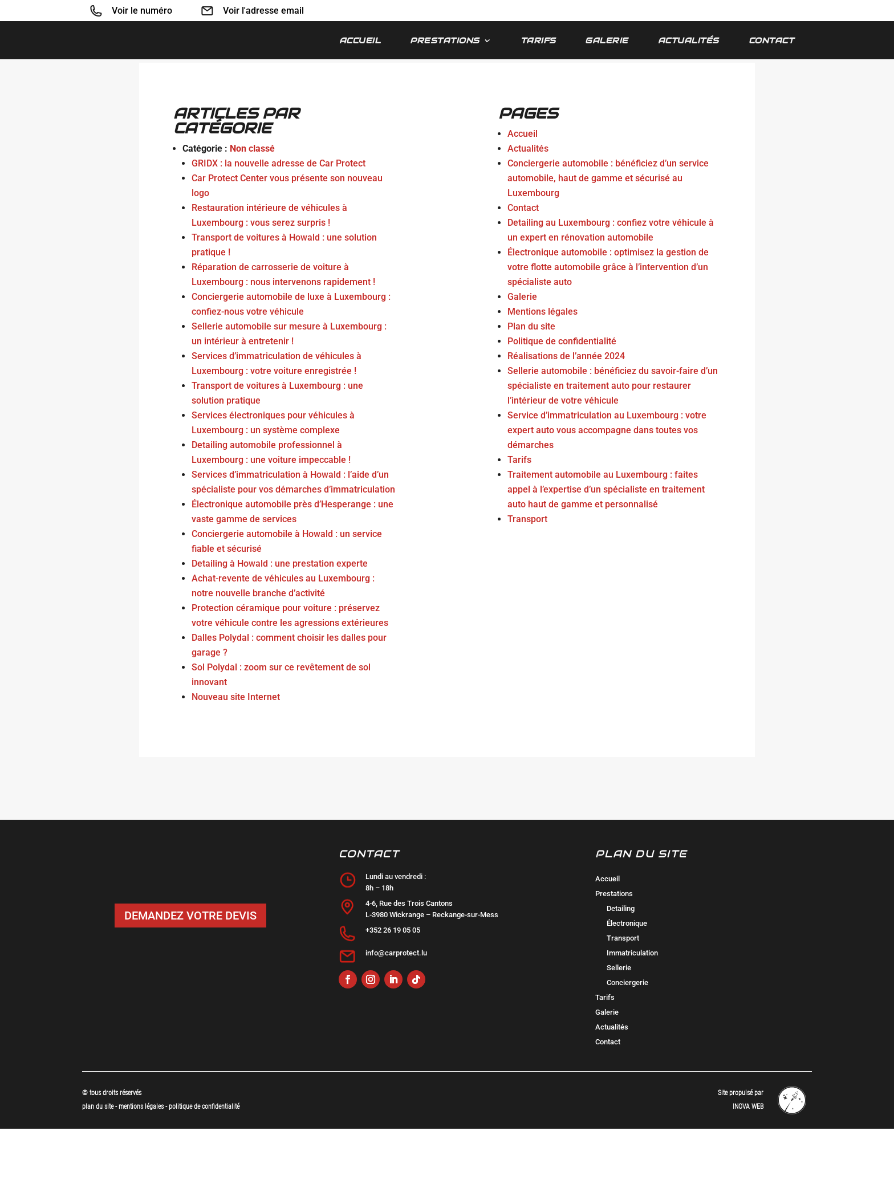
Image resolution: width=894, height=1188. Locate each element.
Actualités (688, 41)
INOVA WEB (748, 1166)
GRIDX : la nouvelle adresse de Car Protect (278, 222)
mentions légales (142, 1166)
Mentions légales (542, 370)
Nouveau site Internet (236, 756)
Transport (527, 578)
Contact (771, 41)
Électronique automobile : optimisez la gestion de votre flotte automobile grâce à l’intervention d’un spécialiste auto (608, 326)
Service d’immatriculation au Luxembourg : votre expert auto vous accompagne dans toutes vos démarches (606, 489)
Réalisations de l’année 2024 (566, 415)
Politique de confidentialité (561, 400)
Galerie (606, 41)
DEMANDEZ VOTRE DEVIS (190, 975)
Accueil (360, 41)
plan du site (97, 1166)
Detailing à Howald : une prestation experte (280, 622)
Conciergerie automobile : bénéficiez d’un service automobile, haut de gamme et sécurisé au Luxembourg (608, 237)
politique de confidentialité (204, 1166)
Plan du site (531, 385)
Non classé (252, 207)
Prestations (444, 41)
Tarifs (538, 41)
